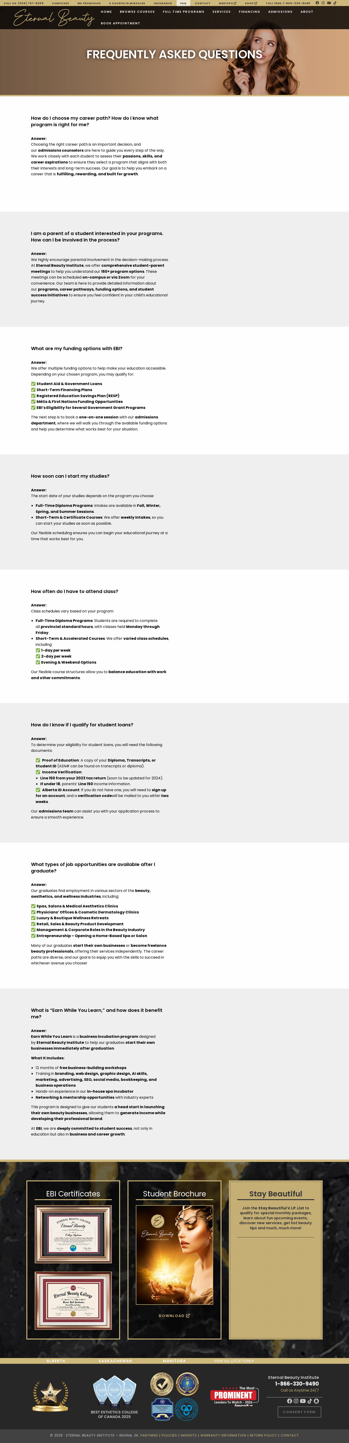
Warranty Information (223, 1435)
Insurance (163, 3)
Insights (189, 1435)
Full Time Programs (184, 12)
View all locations (234, 1361)
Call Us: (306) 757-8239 (24, 3)
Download (174, 1315)
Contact (203, 3)
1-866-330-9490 (297, 1383)
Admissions (280, 12)
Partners (149, 1435)
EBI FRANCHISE (89, 3)
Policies (169, 1435)
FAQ (183, 3)
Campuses (60, 3)
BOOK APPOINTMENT (120, 23)
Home (106, 12)
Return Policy (263, 1435)
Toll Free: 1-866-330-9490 (288, 3)
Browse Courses (137, 12)
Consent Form (299, 1412)
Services (221, 12)
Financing (249, 12)
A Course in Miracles (127, 3)
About (307, 12)
